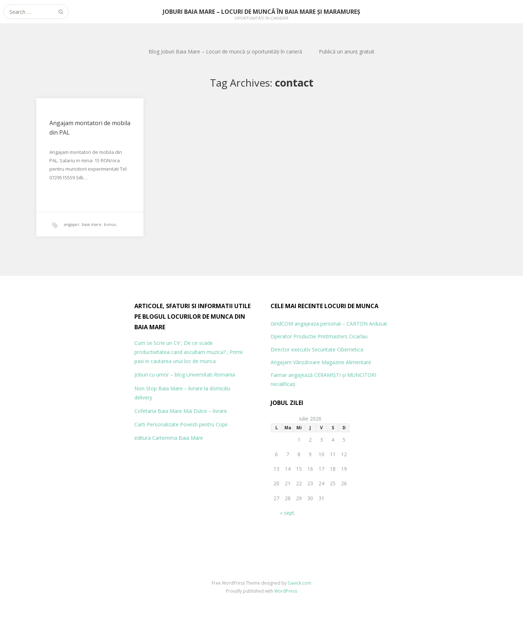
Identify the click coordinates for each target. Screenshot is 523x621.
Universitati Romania (210, 374)
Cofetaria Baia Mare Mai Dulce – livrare (180, 410)
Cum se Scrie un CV (157, 342)
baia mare (91, 224)
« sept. (287, 512)
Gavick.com (299, 583)
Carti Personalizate (156, 424)
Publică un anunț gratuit (346, 51)
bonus (110, 224)
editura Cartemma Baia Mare (168, 437)
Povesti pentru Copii (203, 424)
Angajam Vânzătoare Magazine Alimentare (321, 362)
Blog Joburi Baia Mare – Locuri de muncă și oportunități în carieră (225, 51)
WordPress (285, 591)
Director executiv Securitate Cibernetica (317, 349)
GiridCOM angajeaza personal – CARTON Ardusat (329, 323)
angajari (71, 224)
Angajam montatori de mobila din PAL (89, 127)
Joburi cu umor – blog (159, 374)
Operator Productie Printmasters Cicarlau (319, 336)
